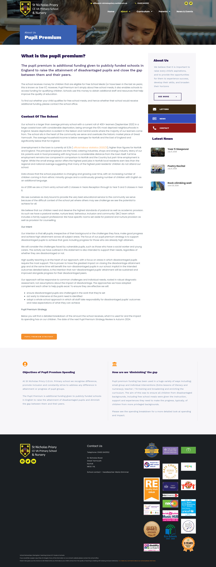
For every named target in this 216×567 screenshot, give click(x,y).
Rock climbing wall (179, 183)
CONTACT (164, 128)
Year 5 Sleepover (178, 149)
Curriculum (144, 11)
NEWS (163, 119)
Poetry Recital (176, 166)
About (125, 11)
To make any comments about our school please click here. (137, 561)
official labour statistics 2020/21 (90, 147)
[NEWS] (154, 118)
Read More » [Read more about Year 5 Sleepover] (173, 156)
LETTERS (164, 109)
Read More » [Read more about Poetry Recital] (173, 173)
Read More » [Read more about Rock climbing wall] (173, 190)
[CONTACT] (154, 128)
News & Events (185, 11)
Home (111, 11)
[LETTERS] (154, 109)
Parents (164, 11)
